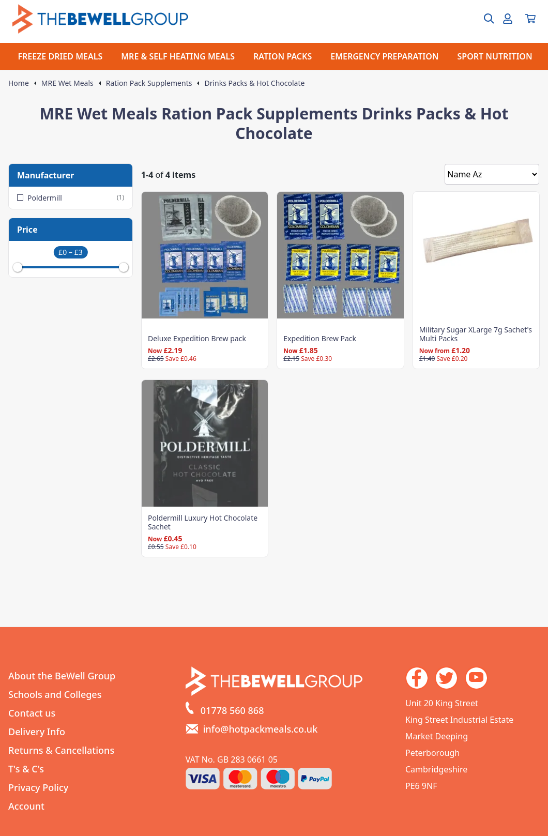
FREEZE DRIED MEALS (60, 56)
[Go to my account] (508, 18)
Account (26, 806)
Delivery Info (36, 731)
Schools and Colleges (54, 694)
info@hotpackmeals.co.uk (260, 729)
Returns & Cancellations (61, 750)
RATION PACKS (282, 56)
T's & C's (26, 769)
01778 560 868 (232, 710)
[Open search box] (482, 18)
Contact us (31, 713)
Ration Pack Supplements (149, 83)
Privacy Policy (38, 787)
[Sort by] (492, 174)
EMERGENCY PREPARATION (384, 56)
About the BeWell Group (61, 676)
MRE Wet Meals (67, 83)
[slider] (17, 267)
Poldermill (70, 198)
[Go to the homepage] (100, 19)
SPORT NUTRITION (495, 56)
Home (18, 83)
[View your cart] (530, 18)
